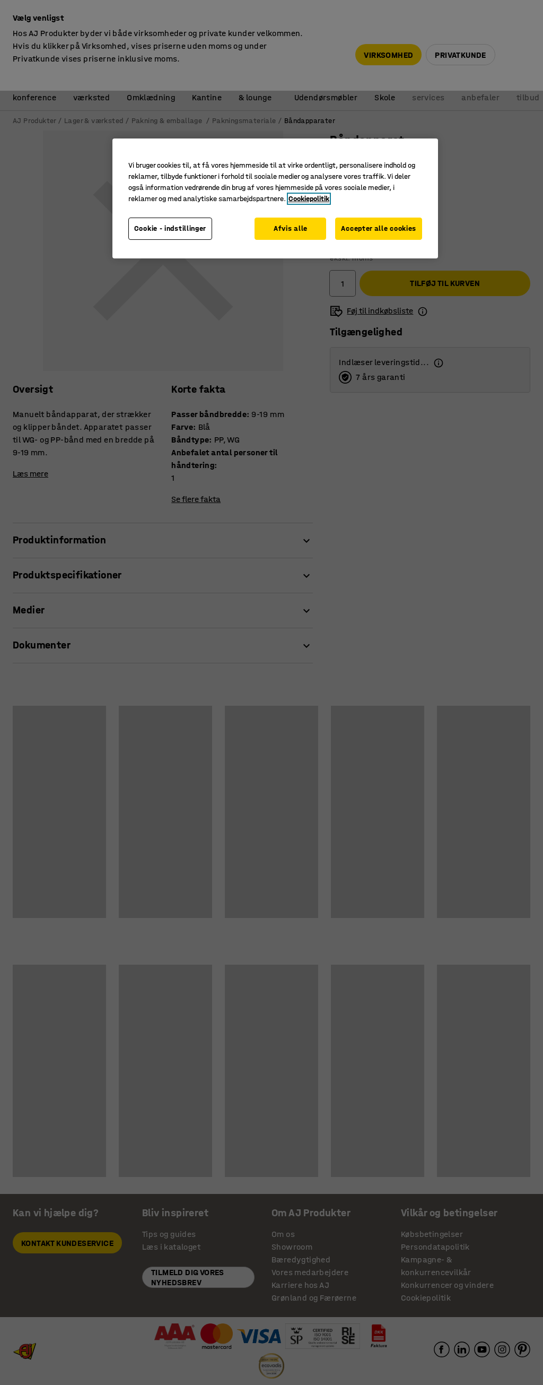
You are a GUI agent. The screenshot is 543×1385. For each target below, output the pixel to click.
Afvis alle (291, 228)
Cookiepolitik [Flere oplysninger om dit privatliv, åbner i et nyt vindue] (308, 198)
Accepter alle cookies (378, 228)
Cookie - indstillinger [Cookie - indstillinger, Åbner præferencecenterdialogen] (170, 228)
